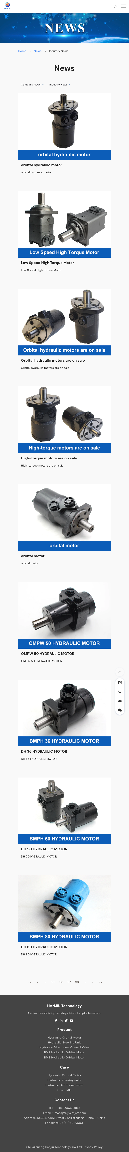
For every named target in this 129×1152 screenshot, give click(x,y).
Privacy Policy (93, 1147)
